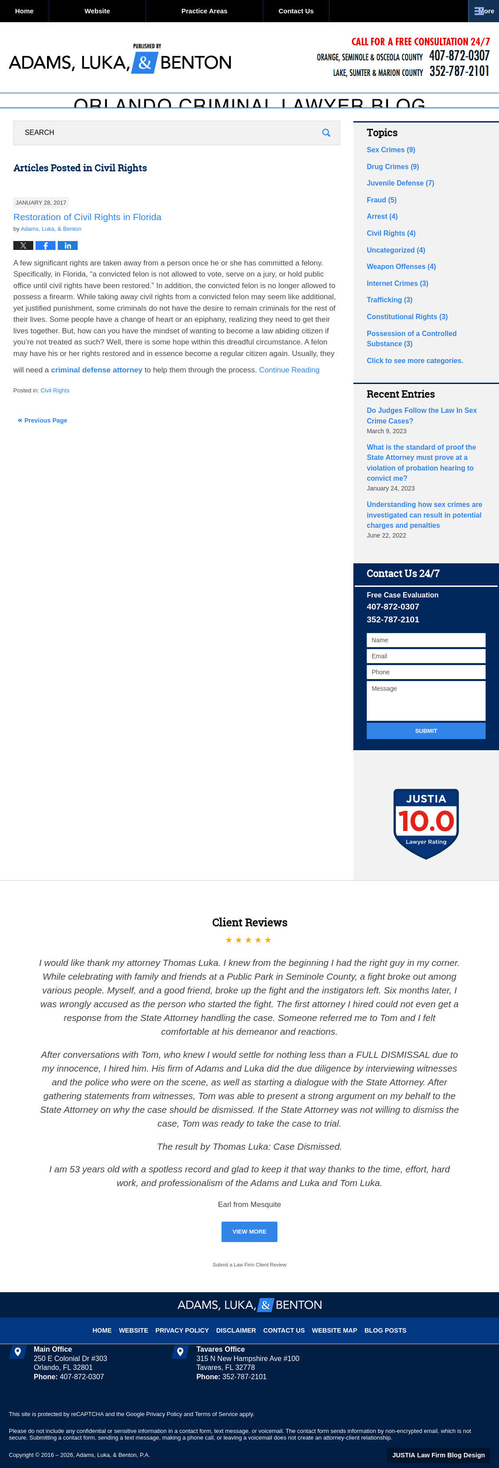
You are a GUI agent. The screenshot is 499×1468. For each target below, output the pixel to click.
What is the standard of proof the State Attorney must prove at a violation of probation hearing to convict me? (424, 456)
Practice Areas (245, 11)
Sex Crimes (388, 168)
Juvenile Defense (397, 199)
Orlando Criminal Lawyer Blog (120, 58)
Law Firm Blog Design (447, 1438)
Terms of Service (216, 1397)
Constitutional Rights (403, 323)
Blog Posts (372, 1309)
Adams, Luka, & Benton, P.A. (113, 1438)
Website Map (327, 1309)
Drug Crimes (390, 183)
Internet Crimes (394, 292)
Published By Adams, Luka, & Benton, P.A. (403, 58)
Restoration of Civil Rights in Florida (87, 236)
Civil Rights (54, 409)
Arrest (380, 230)
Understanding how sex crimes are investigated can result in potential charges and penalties (418, 500)
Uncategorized (393, 261)
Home (45, 11)
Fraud (380, 214)
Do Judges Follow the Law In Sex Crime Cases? (425, 417)
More (481, 11)
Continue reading (289, 389)
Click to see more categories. (410, 364)
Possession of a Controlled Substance (423, 344)
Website (138, 11)
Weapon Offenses (397, 277)
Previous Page (45, 439)
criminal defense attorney (97, 389)
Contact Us (357, 11)
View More (250, 1215)
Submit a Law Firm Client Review (249, 1248)
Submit (426, 714)
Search (326, 152)
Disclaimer (239, 1309)
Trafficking (387, 308)
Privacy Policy (192, 1309)
